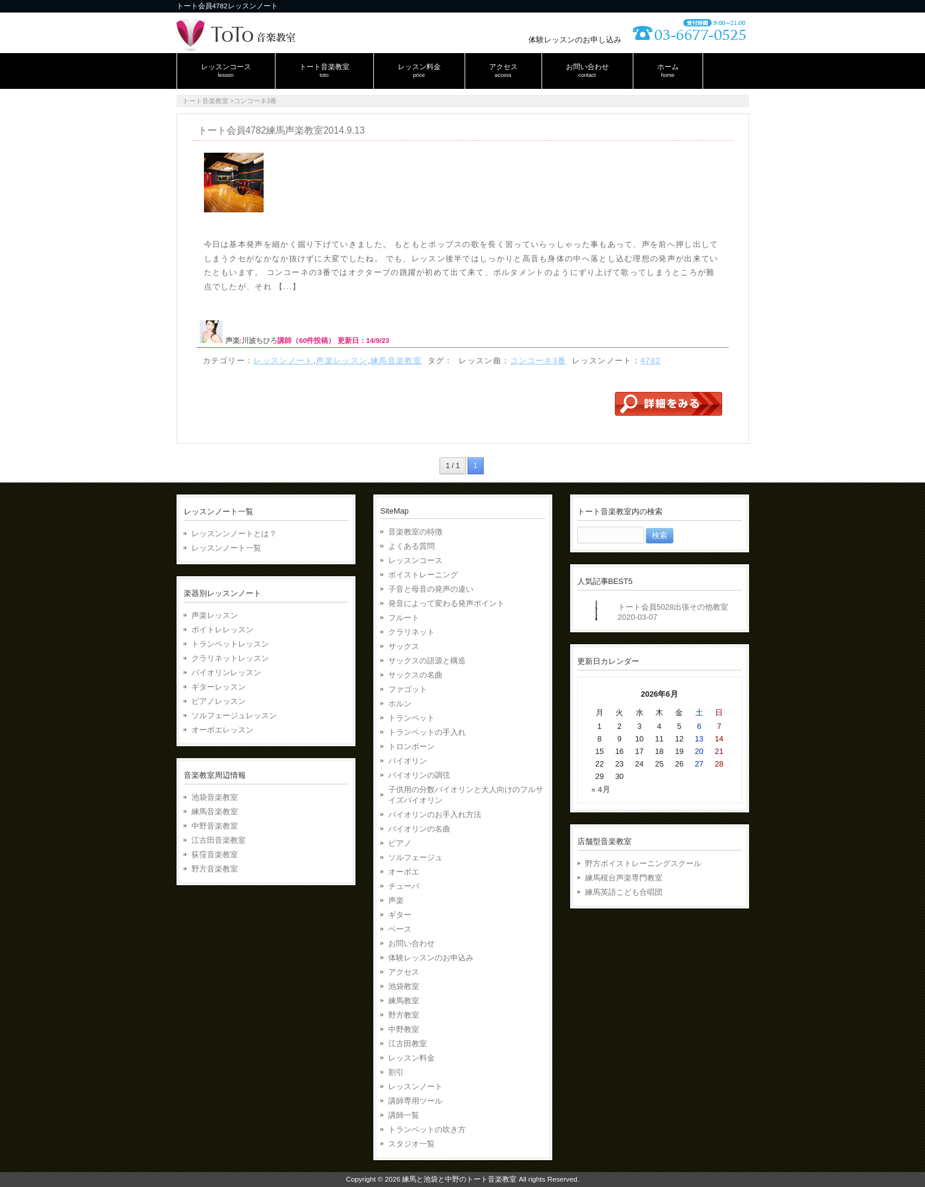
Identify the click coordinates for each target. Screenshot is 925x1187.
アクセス (403, 971)
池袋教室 (403, 986)
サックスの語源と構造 (427, 660)
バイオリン (407, 760)
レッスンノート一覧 (226, 547)
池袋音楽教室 (214, 797)
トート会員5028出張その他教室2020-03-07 (673, 612)
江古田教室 (407, 1043)
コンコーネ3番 (538, 360)
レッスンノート (283, 360)
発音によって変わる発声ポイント (446, 603)
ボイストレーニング (423, 574)
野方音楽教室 (214, 868)
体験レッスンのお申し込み (574, 39)
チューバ (403, 886)
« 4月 (601, 789)
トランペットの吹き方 (427, 1129)
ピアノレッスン (218, 701)
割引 (396, 1072)
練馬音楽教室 (396, 360)
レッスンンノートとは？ (234, 533)
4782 (651, 360)
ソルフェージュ (415, 857)
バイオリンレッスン (226, 672)
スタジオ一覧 (411, 1143)
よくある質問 (411, 546)
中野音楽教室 (214, 825)
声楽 (232, 340)
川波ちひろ (259, 340)
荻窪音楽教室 (214, 854)
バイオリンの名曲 (419, 828)
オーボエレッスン (222, 729)
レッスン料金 (411, 1057)
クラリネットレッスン (230, 658)
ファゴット (407, 689)
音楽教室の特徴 (415, 531)
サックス (403, 646)
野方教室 (403, 1014)
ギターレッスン (218, 686)
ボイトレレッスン (222, 629)
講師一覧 (403, 1115)
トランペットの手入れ (427, 732)
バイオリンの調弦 (419, 775)
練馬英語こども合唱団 (624, 892)
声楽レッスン (341, 360)
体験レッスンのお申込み (431, 957)
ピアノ (400, 843)
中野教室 (403, 1029)
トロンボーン (411, 746)
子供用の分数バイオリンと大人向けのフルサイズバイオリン (465, 795)
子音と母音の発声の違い (431, 589)
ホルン (400, 703)
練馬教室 (403, 1000)
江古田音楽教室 (218, 840)
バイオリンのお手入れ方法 (434, 814)
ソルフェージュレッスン (234, 715)
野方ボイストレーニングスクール (643, 863)
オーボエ (403, 871)
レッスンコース (415, 560)
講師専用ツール (415, 1100)
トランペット (411, 717)
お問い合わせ (411, 943)
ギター (400, 914)
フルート (403, 617)
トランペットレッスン (230, 643)
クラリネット (411, 631)
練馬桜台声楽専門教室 (624, 877)
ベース (400, 929)
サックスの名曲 (415, 674)
